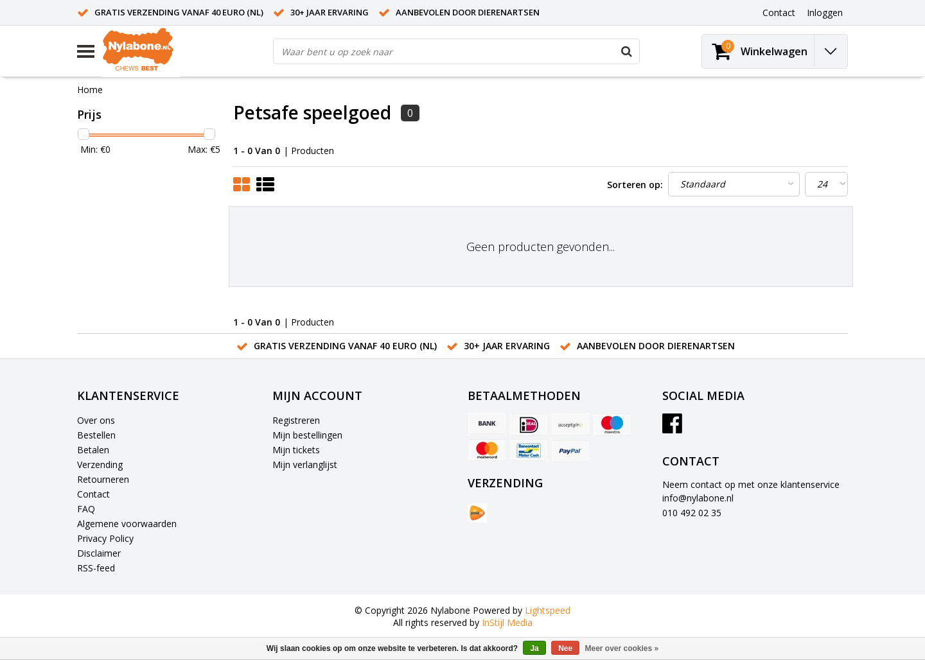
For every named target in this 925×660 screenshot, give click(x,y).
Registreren (296, 420)
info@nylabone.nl (698, 498)
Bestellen (96, 435)
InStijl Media (507, 622)
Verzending (100, 464)
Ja (534, 648)
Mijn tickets (296, 450)
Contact (93, 494)
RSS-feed (96, 568)
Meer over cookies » (622, 648)
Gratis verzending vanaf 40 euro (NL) (178, 12)
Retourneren (103, 479)
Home (90, 89)
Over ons (96, 420)
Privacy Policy (105, 538)
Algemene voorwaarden (127, 523)
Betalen (93, 450)
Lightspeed (547, 610)
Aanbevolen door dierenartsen (468, 12)
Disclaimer (99, 553)
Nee (565, 648)
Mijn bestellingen (307, 435)
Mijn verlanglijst (304, 464)
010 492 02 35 (691, 513)
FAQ (86, 509)
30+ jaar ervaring (329, 12)
